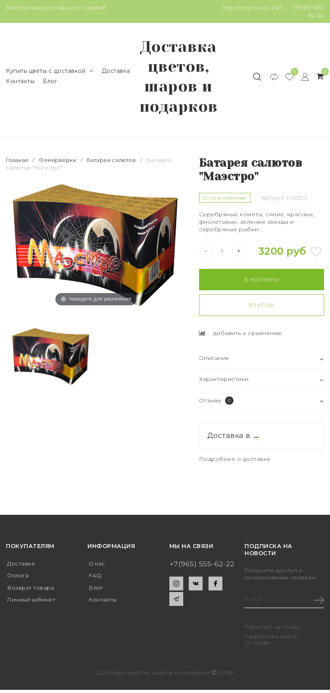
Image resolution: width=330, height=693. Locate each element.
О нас (97, 565)
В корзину (261, 281)
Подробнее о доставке (235, 461)
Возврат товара (31, 590)
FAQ (95, 577)
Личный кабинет (32, 602)
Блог (50, 82)
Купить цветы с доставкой (49, 72)
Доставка (116, 71)
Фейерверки (57, 162)
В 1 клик (261, 306)
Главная (18, 162)
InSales (291, 630)
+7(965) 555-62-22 (202, 566)
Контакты (20, 82)
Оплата (18, 577)
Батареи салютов (112, 162)
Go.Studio (258, 645)
